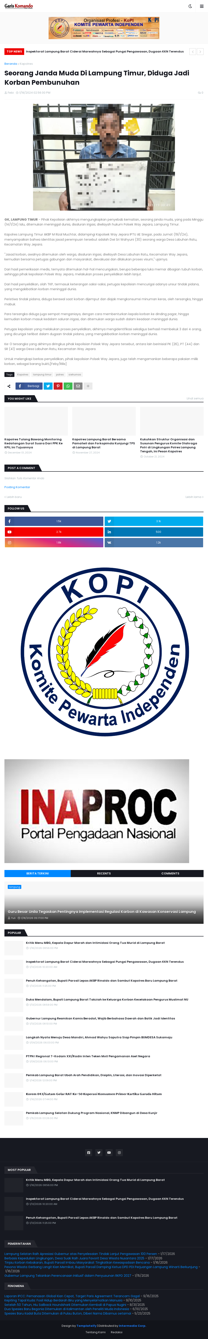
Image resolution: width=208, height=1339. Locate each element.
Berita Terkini (37, 873)
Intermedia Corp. (132, 1326)
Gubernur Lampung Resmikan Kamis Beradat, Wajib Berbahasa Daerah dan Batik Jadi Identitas (100, 1019)
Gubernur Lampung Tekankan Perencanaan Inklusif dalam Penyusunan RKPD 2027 (67, 1275)
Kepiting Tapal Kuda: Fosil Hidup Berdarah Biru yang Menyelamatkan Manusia (63, 1300)
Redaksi (116, 1332)
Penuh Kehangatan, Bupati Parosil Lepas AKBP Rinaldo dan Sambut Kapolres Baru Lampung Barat (101, 981)
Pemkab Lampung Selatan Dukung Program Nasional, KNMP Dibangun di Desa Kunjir (91, 1113)
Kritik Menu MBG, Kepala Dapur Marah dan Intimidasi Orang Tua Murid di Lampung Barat (95, 943)
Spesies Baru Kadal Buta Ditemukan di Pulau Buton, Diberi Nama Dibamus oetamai (67, 1313)
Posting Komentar (17, 487)
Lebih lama (193, 497)
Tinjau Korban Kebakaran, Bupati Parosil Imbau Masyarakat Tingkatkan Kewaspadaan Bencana (77, 1262)
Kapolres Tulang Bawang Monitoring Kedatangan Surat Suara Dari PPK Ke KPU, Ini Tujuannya (33, 443)
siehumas (75, 374)
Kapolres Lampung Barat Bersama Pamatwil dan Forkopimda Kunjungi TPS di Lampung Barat (103, 443)
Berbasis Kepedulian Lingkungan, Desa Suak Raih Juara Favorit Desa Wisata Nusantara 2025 (74, 1258)
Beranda (10, 64)
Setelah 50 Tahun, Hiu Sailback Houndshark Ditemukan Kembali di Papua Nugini (65, 1305)
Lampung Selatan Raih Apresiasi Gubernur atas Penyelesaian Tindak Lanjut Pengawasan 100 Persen (80, 1254)
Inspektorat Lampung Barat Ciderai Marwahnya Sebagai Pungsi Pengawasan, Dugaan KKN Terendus (105, 51)
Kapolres (26, 64)
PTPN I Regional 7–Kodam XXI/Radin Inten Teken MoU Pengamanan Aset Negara (88, 1056)
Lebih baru (14, 497)
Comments (170, 873)
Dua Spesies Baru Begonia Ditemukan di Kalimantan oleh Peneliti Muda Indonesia (66, 1309)
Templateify (86, 1326)
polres (60, 374)
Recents (104, 873)
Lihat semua (195, 398)
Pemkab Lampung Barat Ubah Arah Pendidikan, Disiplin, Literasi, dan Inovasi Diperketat (93, 1075)
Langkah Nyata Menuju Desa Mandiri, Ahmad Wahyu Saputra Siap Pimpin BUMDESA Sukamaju (99, 1037)
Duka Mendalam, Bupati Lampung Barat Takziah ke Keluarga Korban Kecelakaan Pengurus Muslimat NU (107, 1000)
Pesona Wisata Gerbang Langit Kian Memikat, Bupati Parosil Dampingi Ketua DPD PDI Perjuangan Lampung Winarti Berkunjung (101, 1267)
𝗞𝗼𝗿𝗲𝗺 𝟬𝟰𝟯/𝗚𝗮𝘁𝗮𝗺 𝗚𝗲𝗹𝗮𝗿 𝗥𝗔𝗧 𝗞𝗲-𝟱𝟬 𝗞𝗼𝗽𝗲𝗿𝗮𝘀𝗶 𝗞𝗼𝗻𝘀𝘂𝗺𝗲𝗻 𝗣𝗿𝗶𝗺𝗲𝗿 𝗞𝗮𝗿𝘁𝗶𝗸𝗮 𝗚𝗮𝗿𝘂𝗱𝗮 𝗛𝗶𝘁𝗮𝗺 (94, 1094)
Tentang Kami (96, 1332)
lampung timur (42, 374)
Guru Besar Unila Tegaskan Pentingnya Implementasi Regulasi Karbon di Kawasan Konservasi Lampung (102, 911)
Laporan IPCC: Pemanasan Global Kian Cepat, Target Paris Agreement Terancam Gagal (72, 1296)
